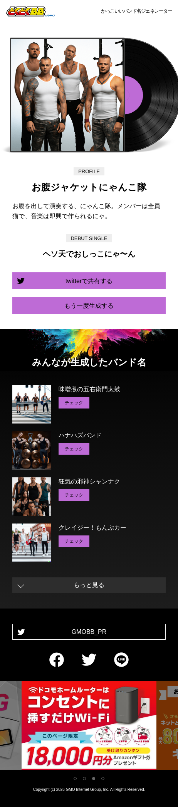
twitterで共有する (89, 281)
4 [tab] (102, 778)
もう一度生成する (89, 305)
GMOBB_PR (89, 632)
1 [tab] (75, 778)
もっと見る (89, 585)
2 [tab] (84, 778)
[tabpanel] (89, 726)
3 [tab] (93, 778)
